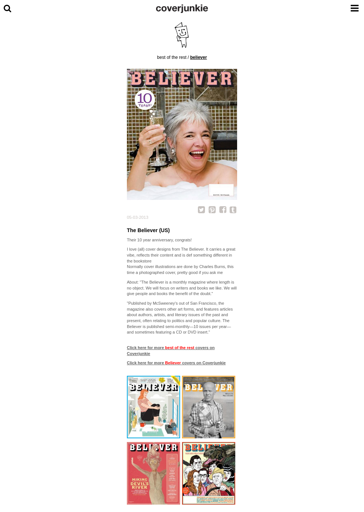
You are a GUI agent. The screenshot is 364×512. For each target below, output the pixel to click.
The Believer (192, 249)
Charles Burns (212, 266)
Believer (198, 57)
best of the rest (171, 57)
